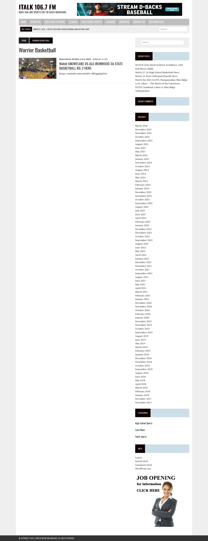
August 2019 (141, 336)
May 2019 (140, 343)
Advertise (124, 22)
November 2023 (143, 195)
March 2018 (141, 387)
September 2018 (144, 369)
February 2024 (142, 184)
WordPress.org (143, 468)
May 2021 (140, 284)
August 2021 (141, 277)
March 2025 (141, 155)
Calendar (110, 22)
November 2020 (143, 306)
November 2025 (143, 133)
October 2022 (142, 236)
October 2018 (142, 365)
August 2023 (141, 206)
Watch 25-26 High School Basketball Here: (157, 72)
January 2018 (142, 395)
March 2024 (141, 181)
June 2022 (140, 247)
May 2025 (140, 151)
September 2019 (144, 332)
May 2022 (140, 251)
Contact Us (139, 22)
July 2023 (140, 210)
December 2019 (143, 321)
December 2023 (143, 192)
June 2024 (140, 173)
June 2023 (140, 214)
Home (23, 22)
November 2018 (143, 361)
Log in (138, 457)
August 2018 (141, 373)
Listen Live (35, 22)
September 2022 (144, 240)
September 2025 (144, 140)
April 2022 (140, 254)
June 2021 (140, 280)
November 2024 (143, 162)
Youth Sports (141, 436)
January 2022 (142, 258)
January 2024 (142, 188)
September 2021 (144, 273)
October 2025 (142, 136)
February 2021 (142, 295)
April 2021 (140, 288)
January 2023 (142, 225)
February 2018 (142, 391)
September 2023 (144, 203)
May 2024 (140, 177)
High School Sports (91, 22)
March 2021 (141, 291)
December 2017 (143, 398)
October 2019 (142, 328)
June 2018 (140, 376)
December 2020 (143, 302)
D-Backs (73, 22)
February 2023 (142, 221)
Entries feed (141, 461)
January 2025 (142, 159)
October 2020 (142, 310)
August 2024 (141, 170)
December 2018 (143, 358)
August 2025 (141, 144)
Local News (85, 59)
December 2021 (143, 262)
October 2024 (142, 166)
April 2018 (140, 384)
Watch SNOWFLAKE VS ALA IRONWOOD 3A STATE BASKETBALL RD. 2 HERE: (91, 66)
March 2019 (141, 347)
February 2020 (142, 314)
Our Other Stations (55, 22)
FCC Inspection (156, 22)
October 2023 (142, 199)
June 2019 (140, 339)
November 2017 (143, 402)
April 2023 (140, 218)
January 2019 (142, 354)
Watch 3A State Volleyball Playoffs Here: (156, 76)
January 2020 (142, 317)
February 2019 (142, 350)
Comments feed (143, 464)
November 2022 (143, 232)
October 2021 (142, 269)
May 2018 (140, 380)
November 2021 (143, 266)
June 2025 (140, 147)
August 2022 (141, 243)
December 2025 (143, 129)
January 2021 (142, 299)
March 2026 (141, 125)
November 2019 (143, 325)
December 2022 (143, 229)
